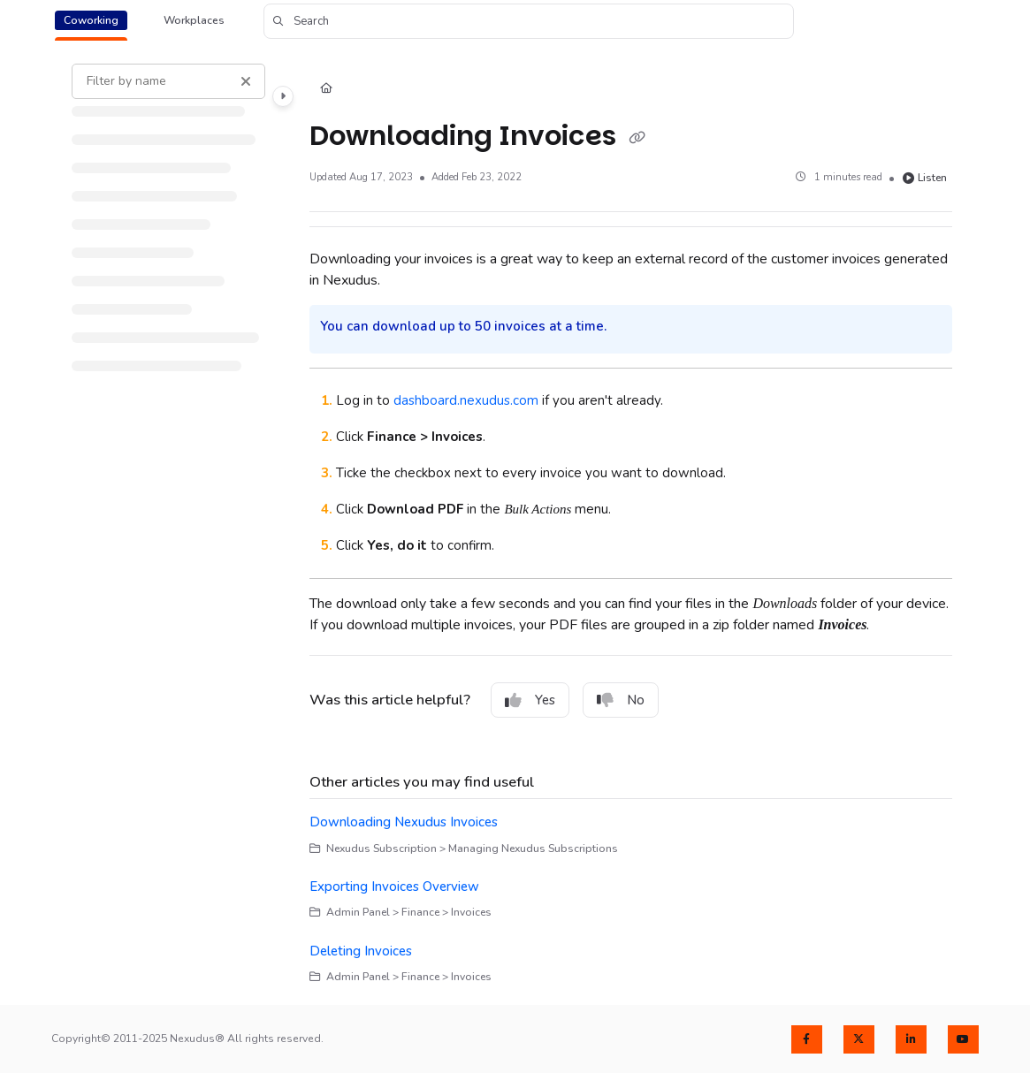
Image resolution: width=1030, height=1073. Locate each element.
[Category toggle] (283, 96)
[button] (528, 21)
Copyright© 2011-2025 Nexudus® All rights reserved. (187, 1038)
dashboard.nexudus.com (465, 400)
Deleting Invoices (360, 951)
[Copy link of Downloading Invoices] (636, 138)
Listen (925, 178)
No (621, 700)
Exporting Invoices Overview (394, 886)
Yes (530, 700)
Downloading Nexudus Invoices (403, 822)
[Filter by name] (169, 81)
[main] (630, 524)
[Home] (326, 89)
